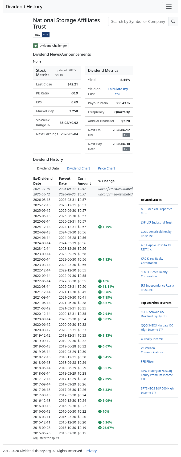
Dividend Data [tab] (48, 168)
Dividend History (24, 6)
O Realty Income (152, 339)
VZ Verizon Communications (152, 350)
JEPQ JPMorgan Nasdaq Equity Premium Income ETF (157, 375)
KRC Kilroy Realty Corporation (152, 261)
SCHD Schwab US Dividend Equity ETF (154, 314)
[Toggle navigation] (168, 6)
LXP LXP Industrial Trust (156, 222)
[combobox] (138, 21)
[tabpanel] (83, 308)
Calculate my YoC (118, 91)
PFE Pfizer (147, 362)
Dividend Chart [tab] (78, 168)
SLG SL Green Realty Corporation (154, 274)
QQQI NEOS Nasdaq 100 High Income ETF (157, 327)
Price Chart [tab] (106, 168)
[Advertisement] (158, 114)
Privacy (91, 451)
